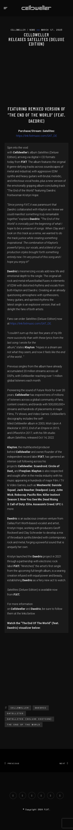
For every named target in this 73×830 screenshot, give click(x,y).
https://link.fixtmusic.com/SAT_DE (36, 135)
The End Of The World (23, 724)
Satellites (15, 713)
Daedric (40, 707)
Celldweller (20, 707)
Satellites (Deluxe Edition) (29, 719)
